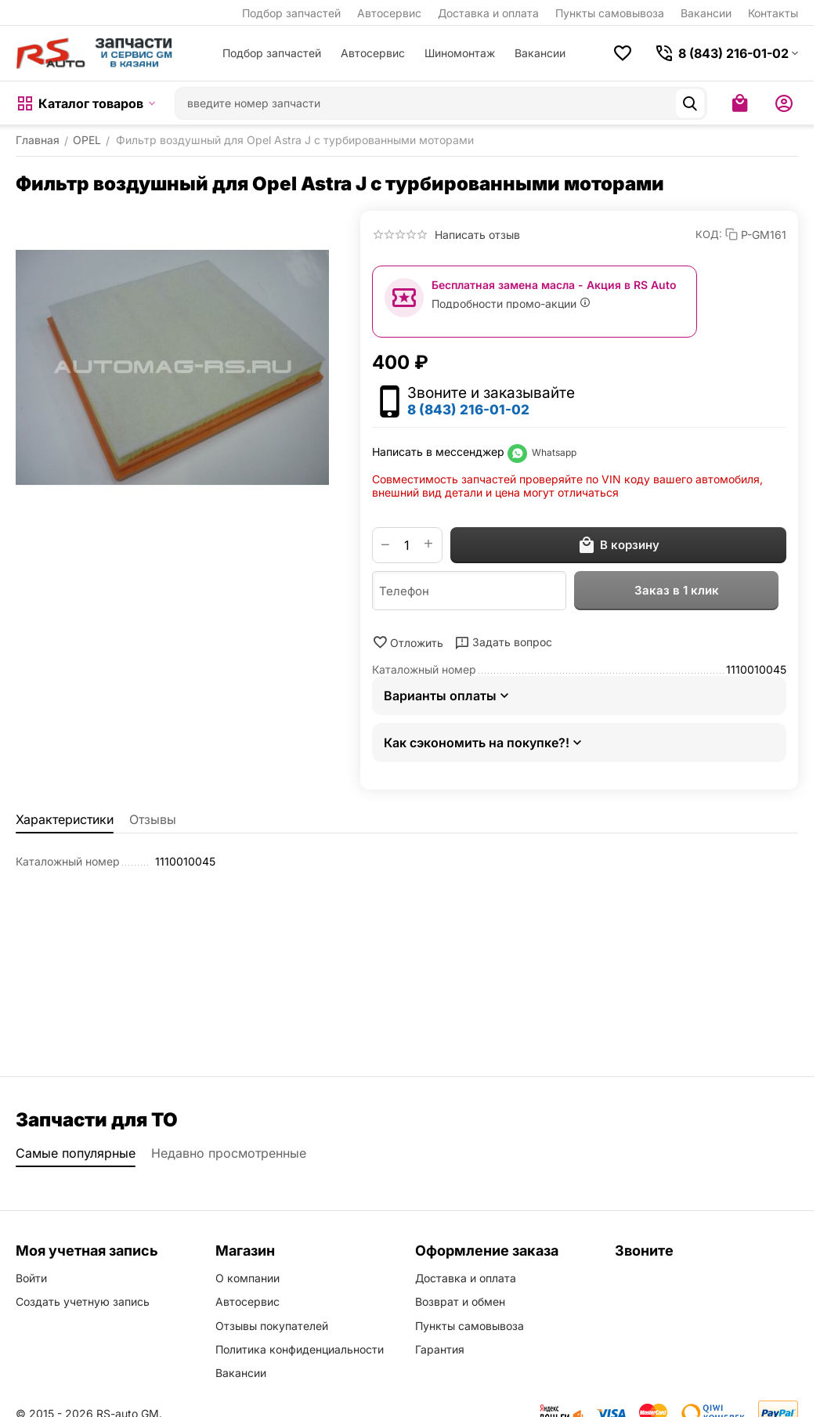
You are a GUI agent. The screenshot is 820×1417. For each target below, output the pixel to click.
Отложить (407, 642)
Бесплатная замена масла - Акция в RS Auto (554, 284)
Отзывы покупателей (271, 1325)
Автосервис (389, 13)
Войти (31, 1278)
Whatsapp (542, 452)
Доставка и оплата (488, 13)
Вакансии (706, 13)
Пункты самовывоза (609, 13)
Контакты (773, 13)
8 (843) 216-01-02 (468, 410)
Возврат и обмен (460, 1301)
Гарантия (439, 1349)
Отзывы (152, 819)
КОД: (708, 234)
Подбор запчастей (291, 13)
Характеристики (65, 819)
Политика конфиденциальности (299, 1349)
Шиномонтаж (459, 53)
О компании (247, 1278)
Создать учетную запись (83, 1301)
